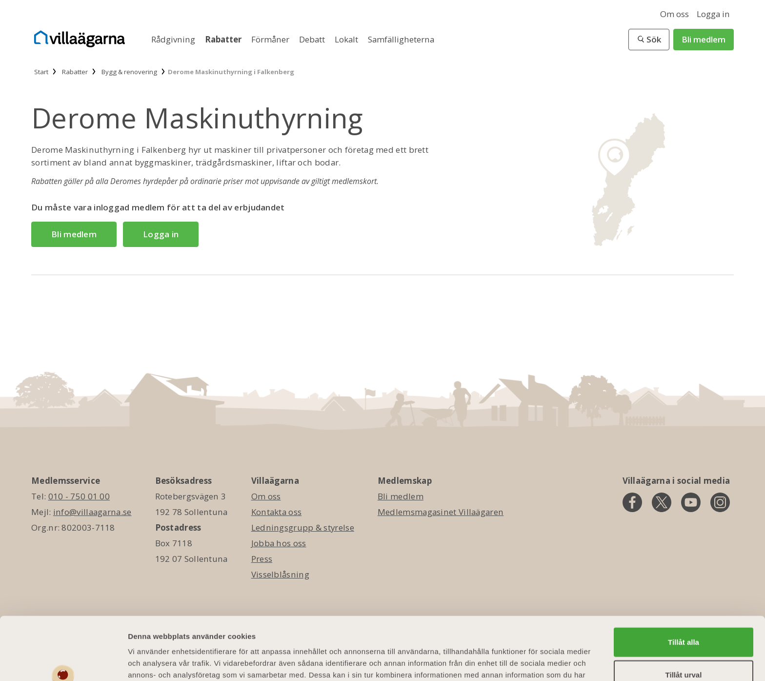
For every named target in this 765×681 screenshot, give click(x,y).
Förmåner (271, 39)
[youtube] (691, 502)
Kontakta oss (276, 511)
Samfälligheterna (401, 39)
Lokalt (347, 39)
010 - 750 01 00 (79, 496)
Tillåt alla (683, 585)
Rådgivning (174, 39)
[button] (648, 39)
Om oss (674, 14)
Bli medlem (703, 39)
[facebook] (632, 502)
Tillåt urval (683, 619)
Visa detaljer (530, 662)
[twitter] (661, 502)
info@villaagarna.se (92, 511)
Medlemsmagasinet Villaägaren (440, 511)
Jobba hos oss (278, 543)
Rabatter (224, 39)
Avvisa (683, 651)
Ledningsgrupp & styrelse (302, 527)
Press (262, 558)
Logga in (713, 14)
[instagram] (720, 502)
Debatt (313, 39)
